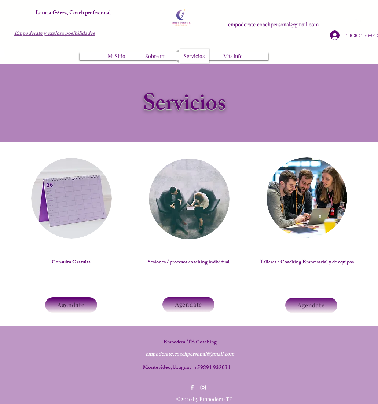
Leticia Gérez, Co (56, 13)
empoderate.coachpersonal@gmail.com (273, 24)
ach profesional (93, 13)
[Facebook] (347, 20)
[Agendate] (71, 305)
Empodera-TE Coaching (190, 342)
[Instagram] (358, 20)
